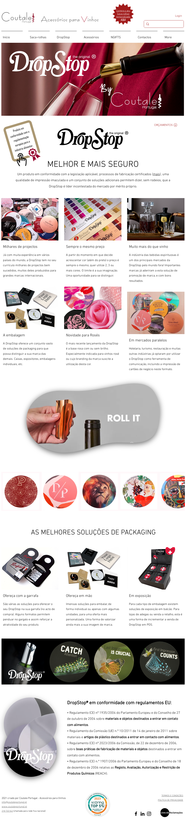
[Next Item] (178, 491)
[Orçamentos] (166, 125)
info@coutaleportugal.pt (14, 802)
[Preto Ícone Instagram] (149, 814)
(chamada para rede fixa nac (27, 811)
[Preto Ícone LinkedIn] (142, 814)
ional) (43, 811)
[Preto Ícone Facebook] (136, 814)
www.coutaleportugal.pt (14, 806)
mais (156, 174)
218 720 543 (7, 811)
